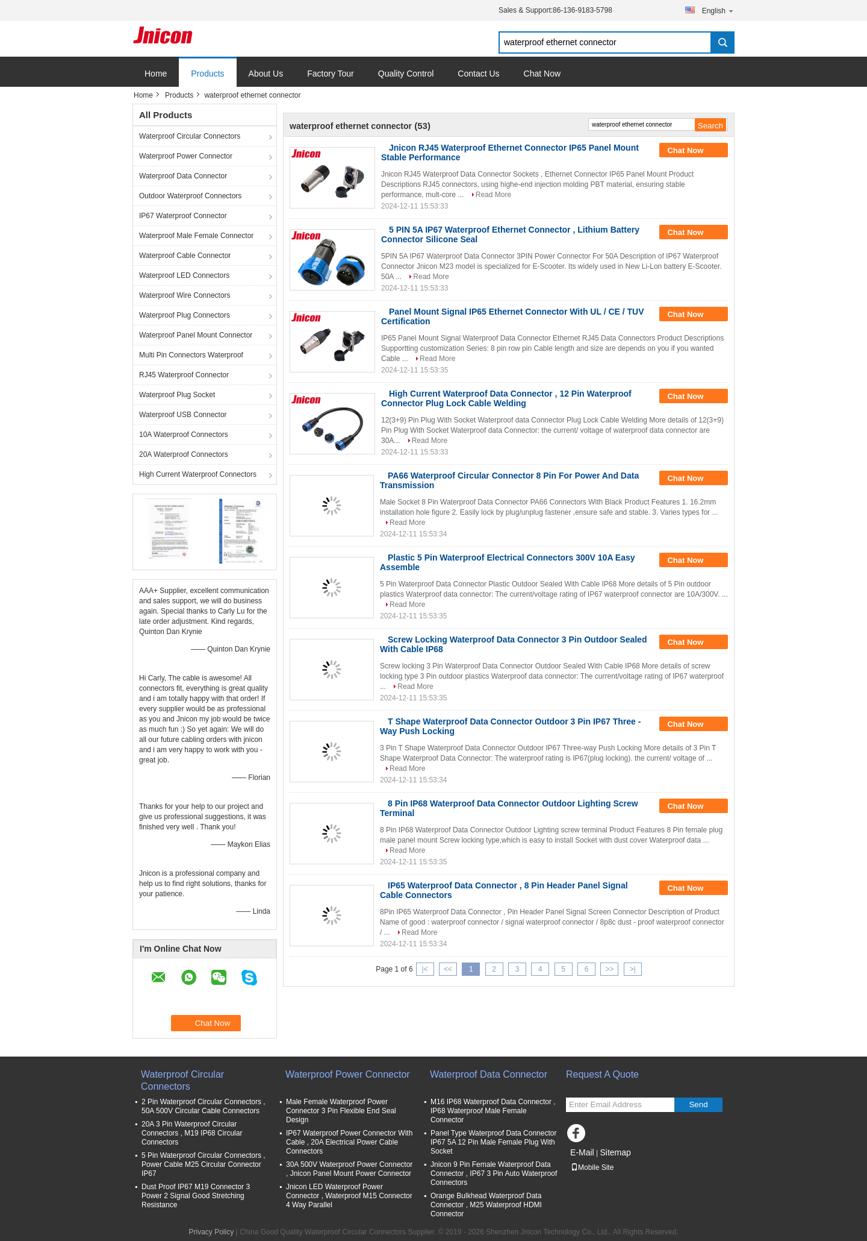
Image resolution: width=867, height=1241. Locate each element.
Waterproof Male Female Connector (196, 235)
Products (207, 73)
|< (425, 969)
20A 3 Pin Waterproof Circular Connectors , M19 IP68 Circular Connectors (191, 1133)
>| (633, 969)
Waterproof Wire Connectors (185, 295)
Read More (493, 194)
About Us (266, 73)
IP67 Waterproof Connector (183, 216)
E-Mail (582, 1152)
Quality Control (406, 73)
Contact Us (478, 73)
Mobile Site (592, 1167)
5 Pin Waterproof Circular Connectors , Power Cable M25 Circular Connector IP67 (203, 1164)
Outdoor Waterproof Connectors (190, 196)
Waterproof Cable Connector (185, 255)
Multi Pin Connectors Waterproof (191, 355)
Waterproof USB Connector (183, 414)
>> (609, 969)
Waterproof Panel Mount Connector (195, 335)
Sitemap (615, 1152)
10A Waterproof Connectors (183, 434)
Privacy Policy (211, 1232)
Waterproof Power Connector (185, 156)
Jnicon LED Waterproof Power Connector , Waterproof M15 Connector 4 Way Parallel (349, 1196)
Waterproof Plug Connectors (184, 315)
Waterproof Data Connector (183, 176)
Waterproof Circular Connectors (189, 136)
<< (448, 969)
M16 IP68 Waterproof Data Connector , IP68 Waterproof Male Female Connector (493, 1111)
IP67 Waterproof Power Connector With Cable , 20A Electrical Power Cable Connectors (349, 1142)
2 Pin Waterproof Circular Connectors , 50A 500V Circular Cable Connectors (203, 1106)
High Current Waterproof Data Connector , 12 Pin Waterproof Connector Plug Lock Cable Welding (506, 398)
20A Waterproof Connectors (183, 454)
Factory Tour (330, 73)
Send (698, 1104)
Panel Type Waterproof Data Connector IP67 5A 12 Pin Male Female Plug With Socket (493, 1142)
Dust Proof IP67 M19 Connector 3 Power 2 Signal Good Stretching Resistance (195, 1196)
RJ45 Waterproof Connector (184, 375)
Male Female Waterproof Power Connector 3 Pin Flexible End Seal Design (341, 1111)
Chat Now (542, 73)
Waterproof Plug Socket (177, 395)
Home (155, 73)
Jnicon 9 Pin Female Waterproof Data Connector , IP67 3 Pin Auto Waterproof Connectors (493, 1173)
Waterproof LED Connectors (184, 275)
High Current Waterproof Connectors (197, 474)
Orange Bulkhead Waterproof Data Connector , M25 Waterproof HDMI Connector (486, 1205)
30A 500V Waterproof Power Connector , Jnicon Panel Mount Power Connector (349, 1169)
